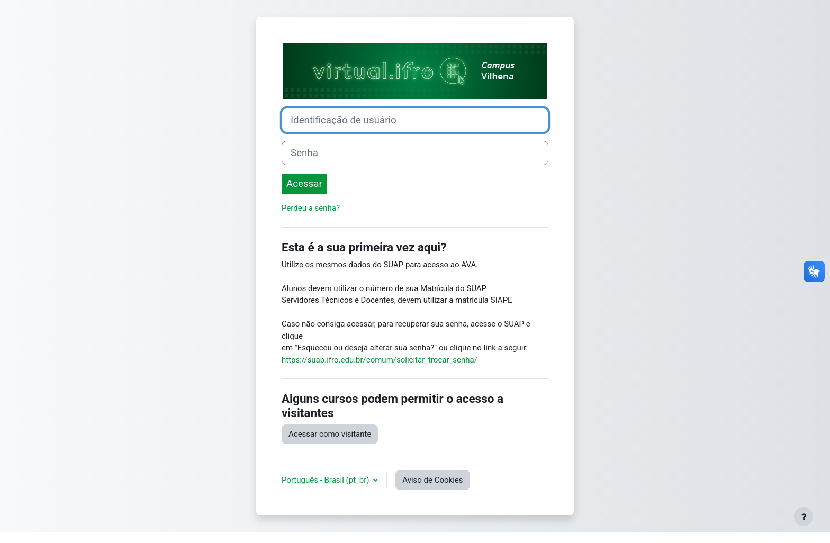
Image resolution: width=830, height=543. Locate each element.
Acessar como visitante (329, 434)
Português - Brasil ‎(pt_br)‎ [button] (326, 480)
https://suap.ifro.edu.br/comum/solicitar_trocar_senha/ (379, 360)
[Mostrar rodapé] (803, 516)
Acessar (304, 183)
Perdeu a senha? (311, 208)
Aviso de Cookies (432, 480)
